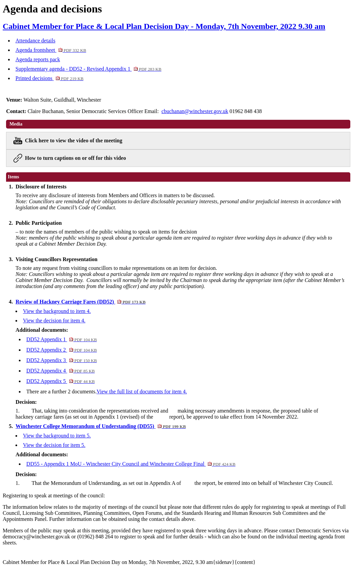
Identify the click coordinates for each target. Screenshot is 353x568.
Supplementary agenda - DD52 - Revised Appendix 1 (88, 69)
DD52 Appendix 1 (61, 339)
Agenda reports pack (37, 59)
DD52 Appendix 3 (61, 360)
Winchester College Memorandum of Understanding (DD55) (100, 426)
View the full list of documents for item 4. (141, 391)
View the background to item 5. (57, 435)
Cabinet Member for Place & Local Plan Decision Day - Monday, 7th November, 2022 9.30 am (164, 26)
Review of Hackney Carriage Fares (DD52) (80, 302)
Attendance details (35, 40)
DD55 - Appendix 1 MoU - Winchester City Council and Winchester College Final (130, 464)
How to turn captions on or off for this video (75, 158)
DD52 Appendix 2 (61, 350)
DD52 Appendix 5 (60, 381)
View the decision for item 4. (54, 320)
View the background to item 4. (57, 311)
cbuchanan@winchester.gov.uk (194, 111)
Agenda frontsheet (50, 50)
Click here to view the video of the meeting (73, 140)
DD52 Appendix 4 (60, 371)
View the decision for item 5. (54, 445)
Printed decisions (49, 78)
